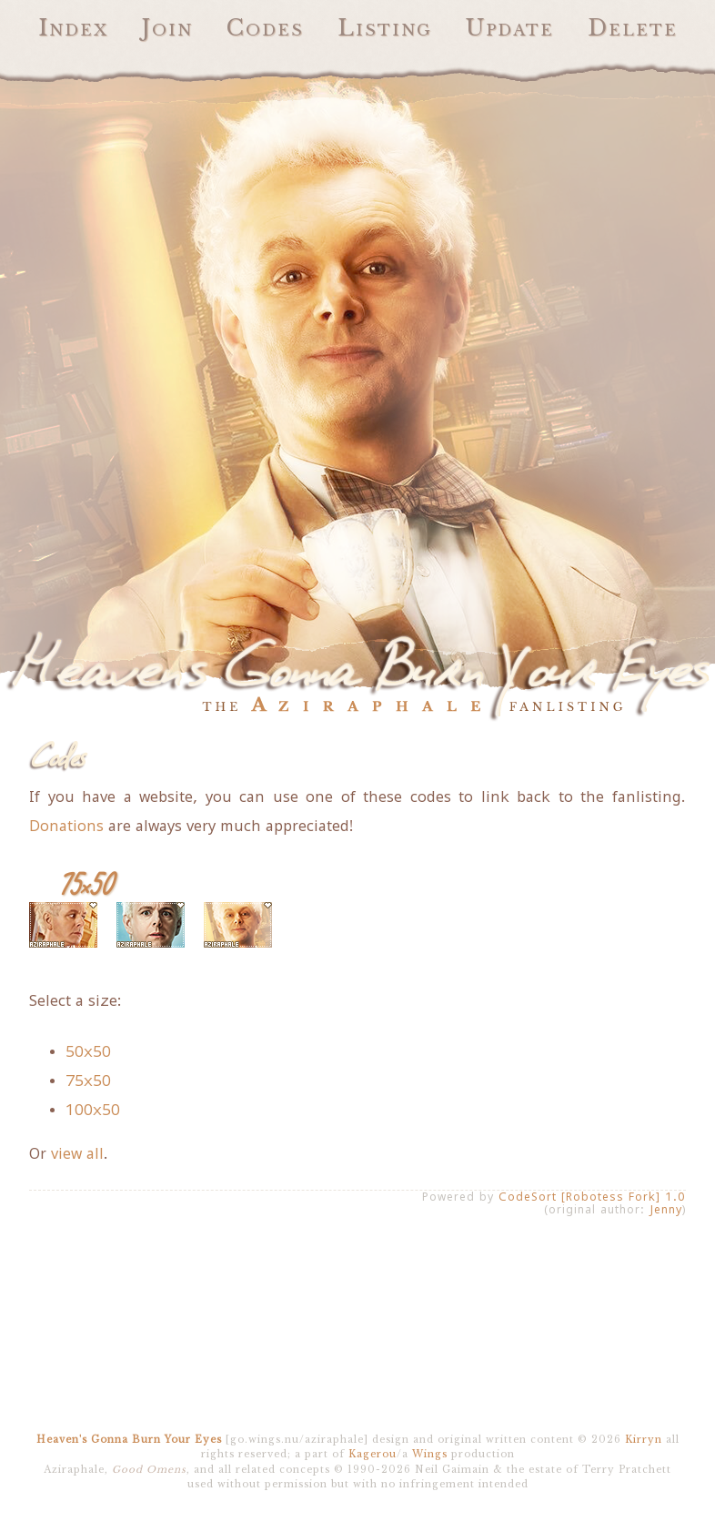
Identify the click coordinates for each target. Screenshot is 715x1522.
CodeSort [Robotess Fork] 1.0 (592, 1196)
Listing (384, 28)
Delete (633, 28)
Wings (430, 1454)
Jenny (666, 1209)
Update (510, 28)
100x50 (92, 1109)
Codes (265, 28)
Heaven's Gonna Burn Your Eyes (129, 1440)
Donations (66, 825)
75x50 (88, 1080)
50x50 (88, 1051)
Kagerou (372, 1454)
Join (167, 28)
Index (73, 28)
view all (77, 1153)
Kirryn (643, 1440)
